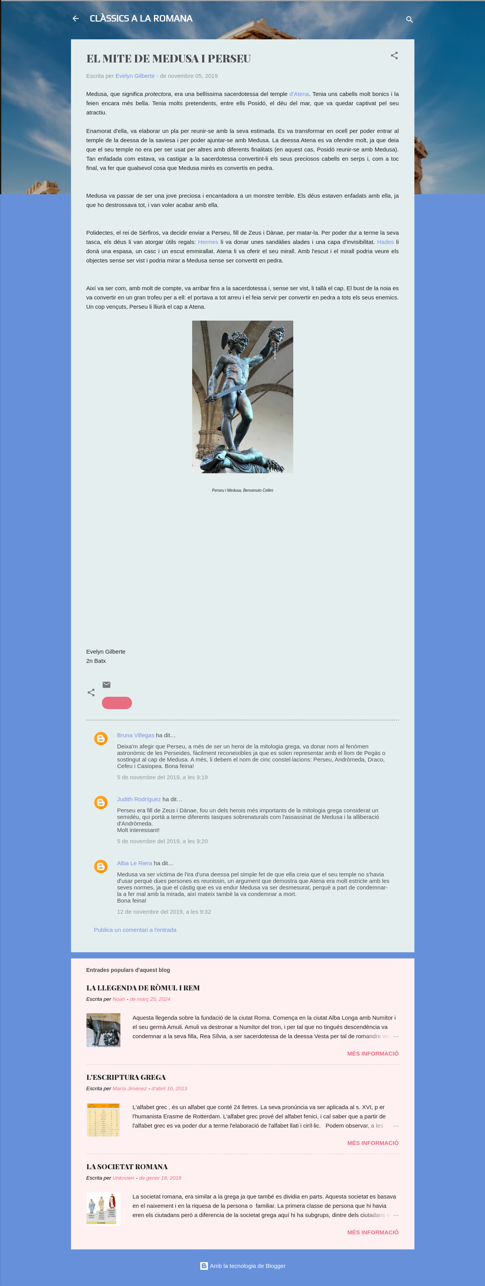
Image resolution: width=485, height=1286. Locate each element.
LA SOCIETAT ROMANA (126, 1166)
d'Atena (299, 94)
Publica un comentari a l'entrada (135, 929)
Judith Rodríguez (139, 799)
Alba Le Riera (134, 863)
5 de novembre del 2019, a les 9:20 (162, 841)
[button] (394, 57)
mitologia (116, 702)
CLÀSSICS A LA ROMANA (141, 18)
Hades (386, 242)
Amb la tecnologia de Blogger (242, 1265)
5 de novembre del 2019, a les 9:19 (162, 777)
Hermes (208, 242)
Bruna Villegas (135, 735)
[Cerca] (409, 21)
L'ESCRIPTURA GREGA (126, 1077)
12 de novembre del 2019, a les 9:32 (164, 911)
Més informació (373, 1053)
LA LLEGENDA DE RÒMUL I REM (143, 987)
